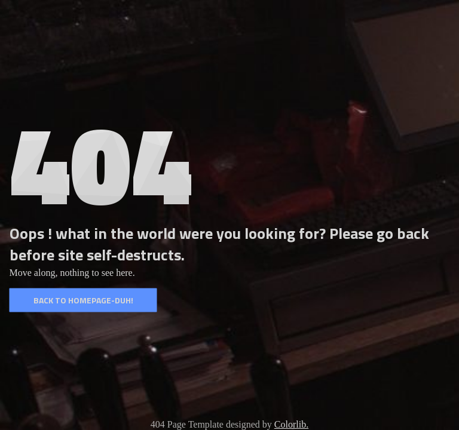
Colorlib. (291, 424)
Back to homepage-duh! (83, 300)
